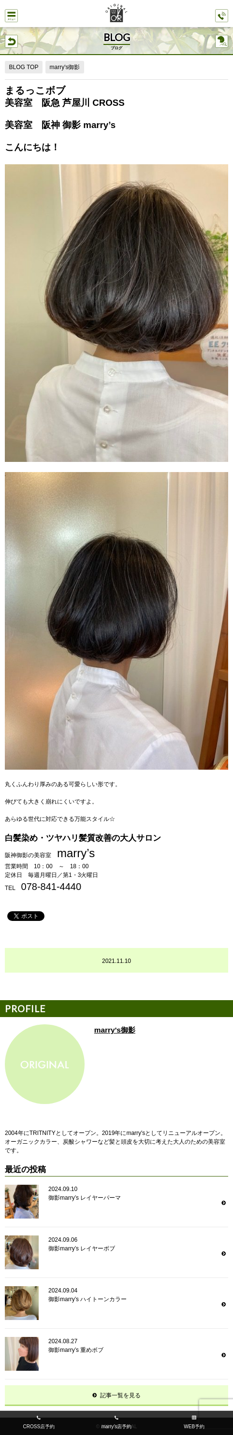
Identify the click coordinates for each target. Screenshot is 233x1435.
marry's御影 (64, 67)
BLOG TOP (24, 67)
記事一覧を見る (120, 1395)
